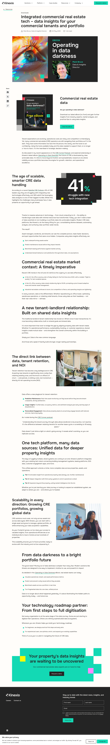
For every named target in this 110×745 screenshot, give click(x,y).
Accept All (102, 741)
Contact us (17, 700)
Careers (8, 700)
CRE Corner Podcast (62, 153)
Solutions (28, 3)
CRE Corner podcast (45, 417)
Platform (41, 3)
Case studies (53, 3)
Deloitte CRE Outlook (36, 190)
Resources (66, 3)
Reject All (91, 741)
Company (79, 3)
